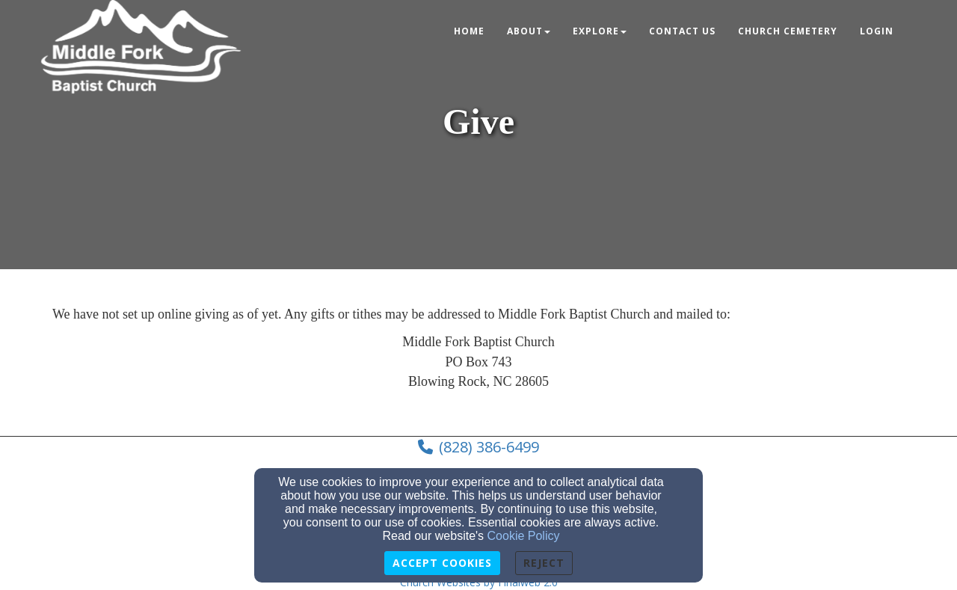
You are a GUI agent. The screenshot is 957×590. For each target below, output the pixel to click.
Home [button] (469, 31)
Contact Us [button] (682, 31)
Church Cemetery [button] (787, 31)
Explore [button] (600, 31)
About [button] (528, 31)
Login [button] (876, 31)
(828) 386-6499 (489, 447)
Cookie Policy (523, 535)
